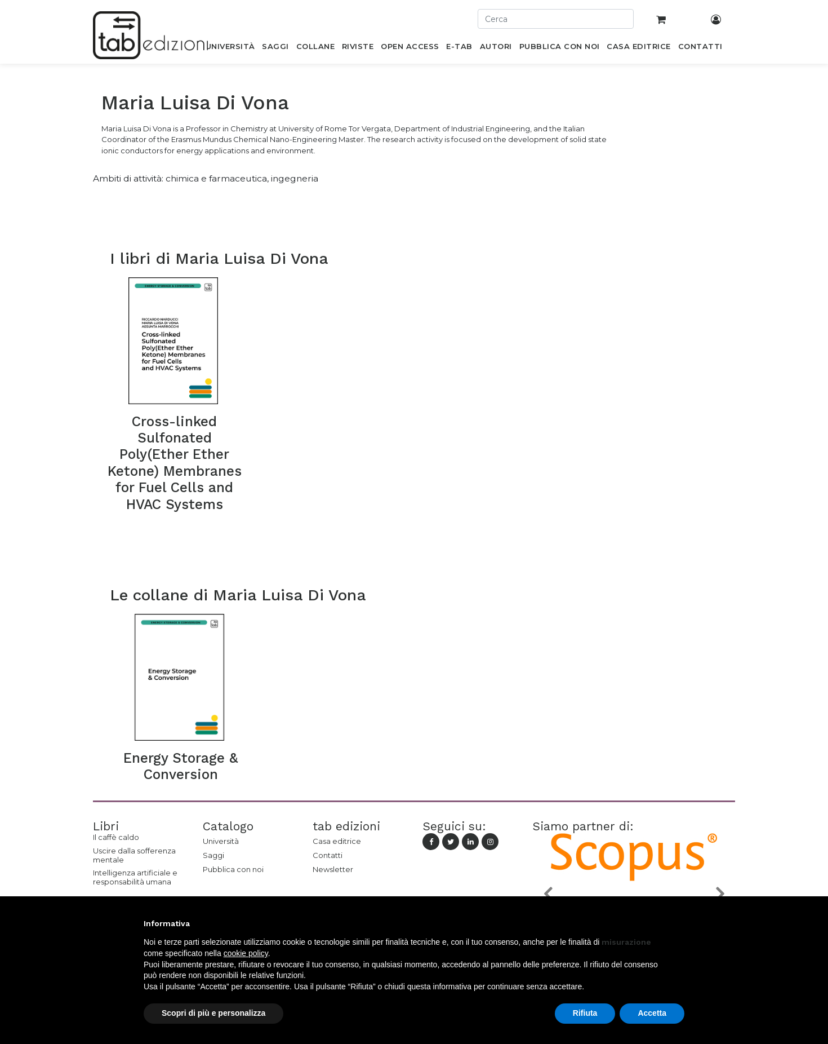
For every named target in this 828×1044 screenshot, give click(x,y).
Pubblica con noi (233, 869)
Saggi (213, 855)
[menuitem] (230, 48)
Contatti (327, 855)
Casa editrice (337, 841)
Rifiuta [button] (585, 1013)
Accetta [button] (652, 1013)
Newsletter (333, 869)
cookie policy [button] (246, 953)
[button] (547, 893)
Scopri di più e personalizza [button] (213, 1013)
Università (221, 841)
